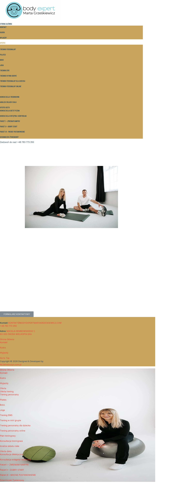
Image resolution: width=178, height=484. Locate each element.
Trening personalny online (10, 86)
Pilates (3, 54)
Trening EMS (4, 70)
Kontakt (3, 27)
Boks (2, 60)
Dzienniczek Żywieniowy (9, 137)
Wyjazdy (3, 37)
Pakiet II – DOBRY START (8, 126)
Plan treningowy (6, 91)
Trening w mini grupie (8, 75)
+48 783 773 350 (8, 326)
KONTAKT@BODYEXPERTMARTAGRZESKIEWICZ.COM (34, 323)
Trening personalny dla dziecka (12, 81)
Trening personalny (8, 49)
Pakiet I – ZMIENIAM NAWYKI (10, 121)
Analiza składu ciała (8, 102)
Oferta (2, 43)
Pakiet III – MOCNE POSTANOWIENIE (12, 131)
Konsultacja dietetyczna (10, 110)
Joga (2, 65)
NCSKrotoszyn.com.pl (10, 364)
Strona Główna (6, 24)
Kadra (2, 32)
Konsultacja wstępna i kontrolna (13, 116)
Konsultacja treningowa (9, 97)
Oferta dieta (5, 107)
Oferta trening (6, 46)
